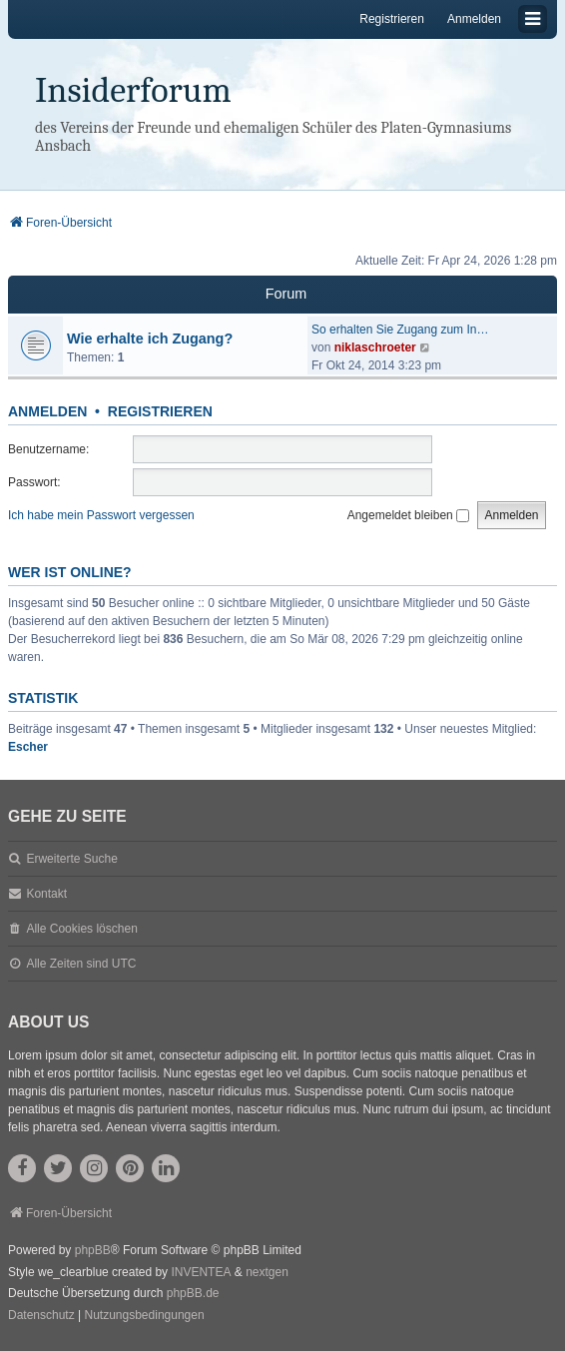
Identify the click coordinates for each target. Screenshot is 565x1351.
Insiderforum (133, 90)
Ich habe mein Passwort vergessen (101, 515)
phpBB (93, 1250)
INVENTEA (201, 1272)
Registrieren (160, 411)
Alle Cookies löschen (81, 929)
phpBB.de (193, 1293)
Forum (286, 294)
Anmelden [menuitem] (474, 19)
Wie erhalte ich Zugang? (150, 338)
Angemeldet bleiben (408, 515)
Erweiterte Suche (71, 859)
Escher (28, 747)
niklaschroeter (375, 347)
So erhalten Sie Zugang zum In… (399, 330)
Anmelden (47, 411)
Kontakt (46, 894)
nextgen (267, 1272)
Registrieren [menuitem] (391, 19)
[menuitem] (41, 1316)
